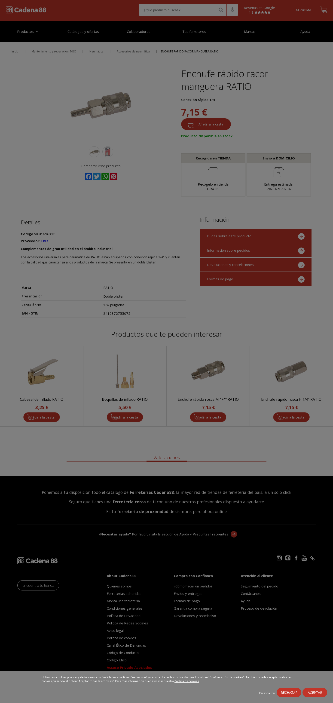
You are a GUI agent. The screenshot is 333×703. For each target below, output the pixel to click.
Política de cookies (186, 681)
